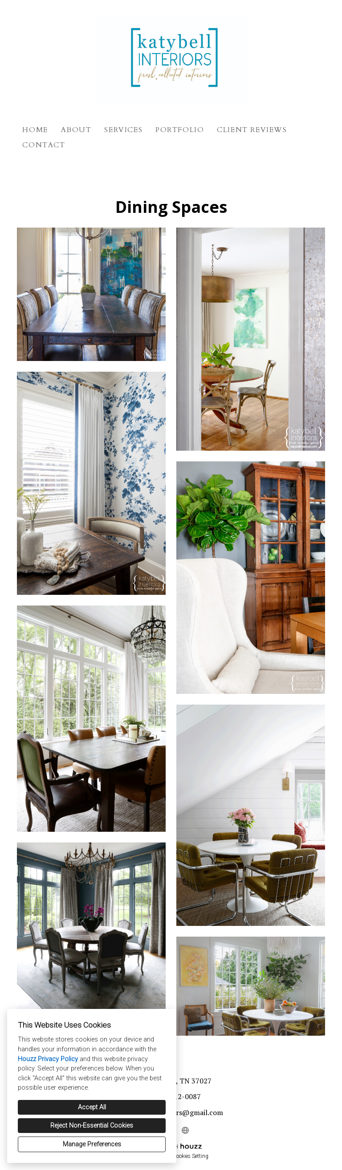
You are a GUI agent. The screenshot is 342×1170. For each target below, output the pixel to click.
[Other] (185, 1130)
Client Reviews (252, 130)
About (76, 130)
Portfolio (179, 130)
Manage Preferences (92, 1144)
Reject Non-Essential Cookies (91, 1125)
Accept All (92, 1107)
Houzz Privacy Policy (48, 1059)
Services (123, 130)
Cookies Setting (190, 1156)
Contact (43, 145)
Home (35, 130)
